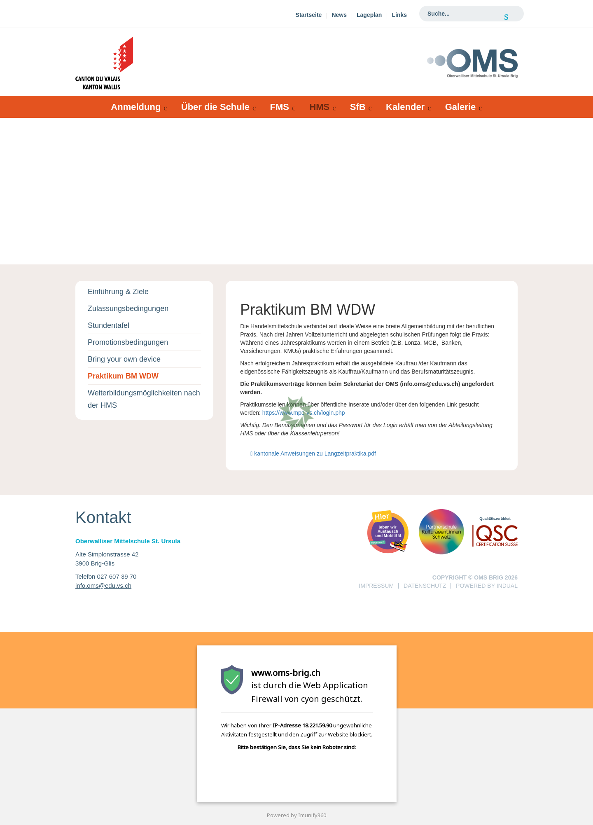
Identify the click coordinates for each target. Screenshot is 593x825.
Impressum (376, 585)
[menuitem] (309, 16)
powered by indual (487, 585)
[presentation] (279, 772)
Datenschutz (425, 585)
